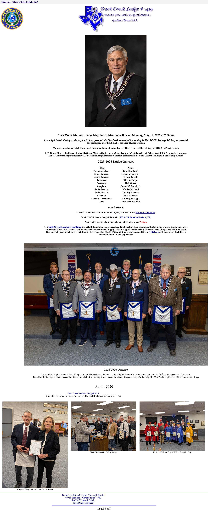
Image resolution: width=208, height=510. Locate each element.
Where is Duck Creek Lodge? (25, 2)
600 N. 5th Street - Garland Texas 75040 (83, 498)
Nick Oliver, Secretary (83, 503)
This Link (154, 232)
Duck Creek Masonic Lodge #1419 (83, 393)
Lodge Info (6, 2)
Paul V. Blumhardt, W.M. (83, 500)
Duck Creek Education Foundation (65, 227)
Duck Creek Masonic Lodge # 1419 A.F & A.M (83, 495)
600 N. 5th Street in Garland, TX (135, 217)
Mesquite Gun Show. (145, 212)
